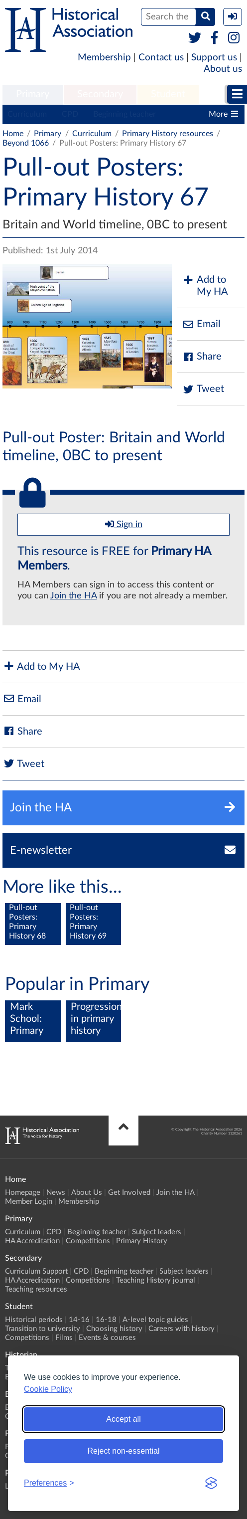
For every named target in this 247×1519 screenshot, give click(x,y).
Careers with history (181, 1328)
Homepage (22, 1192)
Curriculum (27, 114)
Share (202, 357)
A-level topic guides (155, 1320)
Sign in (123, 524)
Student (168, 94)
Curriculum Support (36, 1271)
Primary (32, 94)
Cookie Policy (48, 1389)
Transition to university (42, 1328)
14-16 (79, 1320)
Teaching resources (36, 1289)
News (55, 1192)
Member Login (28, 1201)
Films (64, 1337)
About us (223, 69)
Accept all (123, 1419)
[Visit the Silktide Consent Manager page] (211, 1483)
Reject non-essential (124, 1451)
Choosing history (114, 1328)
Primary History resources (167, 134)
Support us (214, 57)
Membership (104, 57)
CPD (70, 114)
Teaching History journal (155, 1280)
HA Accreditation (32, 1241)
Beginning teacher (124, 114)
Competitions (88, 1241)
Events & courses (107, 1337)
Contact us (161, 57)
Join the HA (73, 595)
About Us (86, 1192)
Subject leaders (156, 1232)
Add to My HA (205, 286)
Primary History (141, 1241)
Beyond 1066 (25, 143)
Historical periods (34, 1320)
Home (12, 134)
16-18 (106, 1320)
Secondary (100, 94)
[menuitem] (32, 95)
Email (201, 324)
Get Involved (129, 1192)
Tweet (203, 389)
